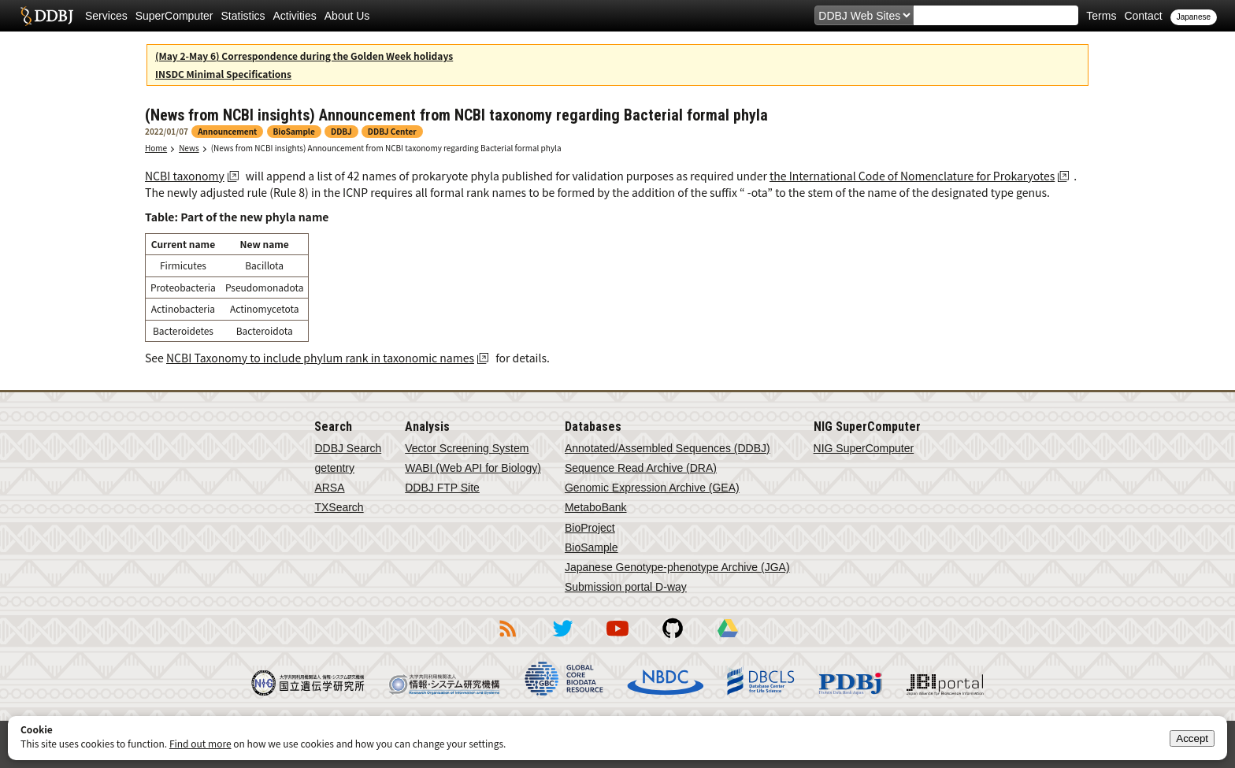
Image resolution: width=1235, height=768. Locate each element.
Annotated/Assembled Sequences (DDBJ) (667, 448)
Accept (1192, 738)
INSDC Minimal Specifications (223, 73)
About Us (347, 15)
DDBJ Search (347, 448)
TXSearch (338, 507)
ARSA (329, 487)
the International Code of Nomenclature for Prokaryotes (912, 176)
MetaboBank (596, 507)
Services (106, 15)
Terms (1101, 15)
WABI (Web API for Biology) (473, 468)
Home (156, 148)
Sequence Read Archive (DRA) (641, 468)
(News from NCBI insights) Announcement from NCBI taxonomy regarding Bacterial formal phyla (386, 148)
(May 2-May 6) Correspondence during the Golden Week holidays (304, 55)
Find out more (200, 743)
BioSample (591, 547)
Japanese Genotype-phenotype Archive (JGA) (677, 567)
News (189, 148)
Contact (1143, 15)
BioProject (590, 527)
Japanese (1194, 17)
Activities (295, 15)
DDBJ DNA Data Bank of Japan (46, 16)
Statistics (243, 15)
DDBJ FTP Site (442, 487)
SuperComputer (174, 15)
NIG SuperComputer (864, 448)
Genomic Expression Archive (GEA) (652, 487)
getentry (334, 468)
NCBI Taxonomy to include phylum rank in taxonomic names (320, 357)
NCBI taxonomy (184, 176)
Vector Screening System (466, 448)
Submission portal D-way (626, 587)
